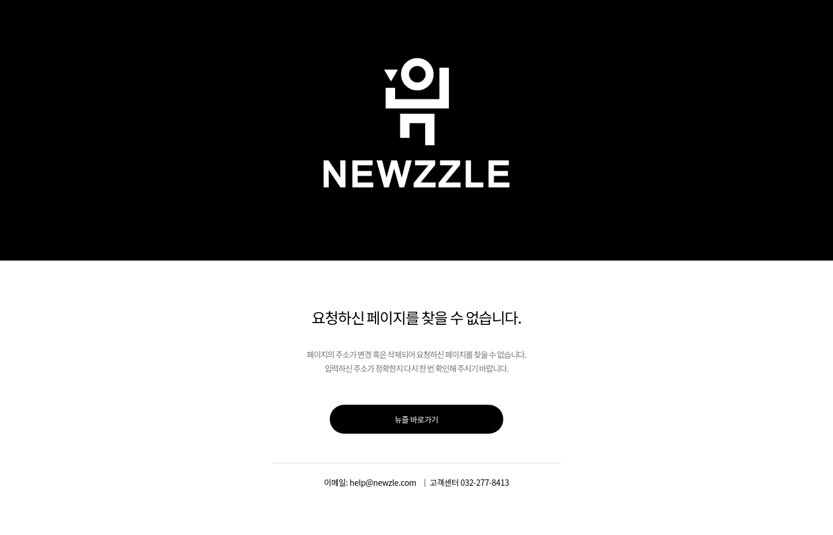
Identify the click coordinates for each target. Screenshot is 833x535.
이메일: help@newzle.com (370, 482)
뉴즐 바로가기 (416, 419)
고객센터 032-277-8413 (469, 482)
